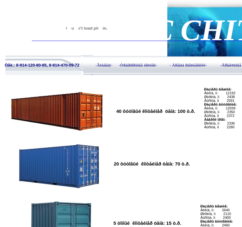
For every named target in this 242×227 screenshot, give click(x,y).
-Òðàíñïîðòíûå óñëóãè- (138, 65)
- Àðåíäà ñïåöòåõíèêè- (188, 65)
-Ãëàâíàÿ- (103, 65)
